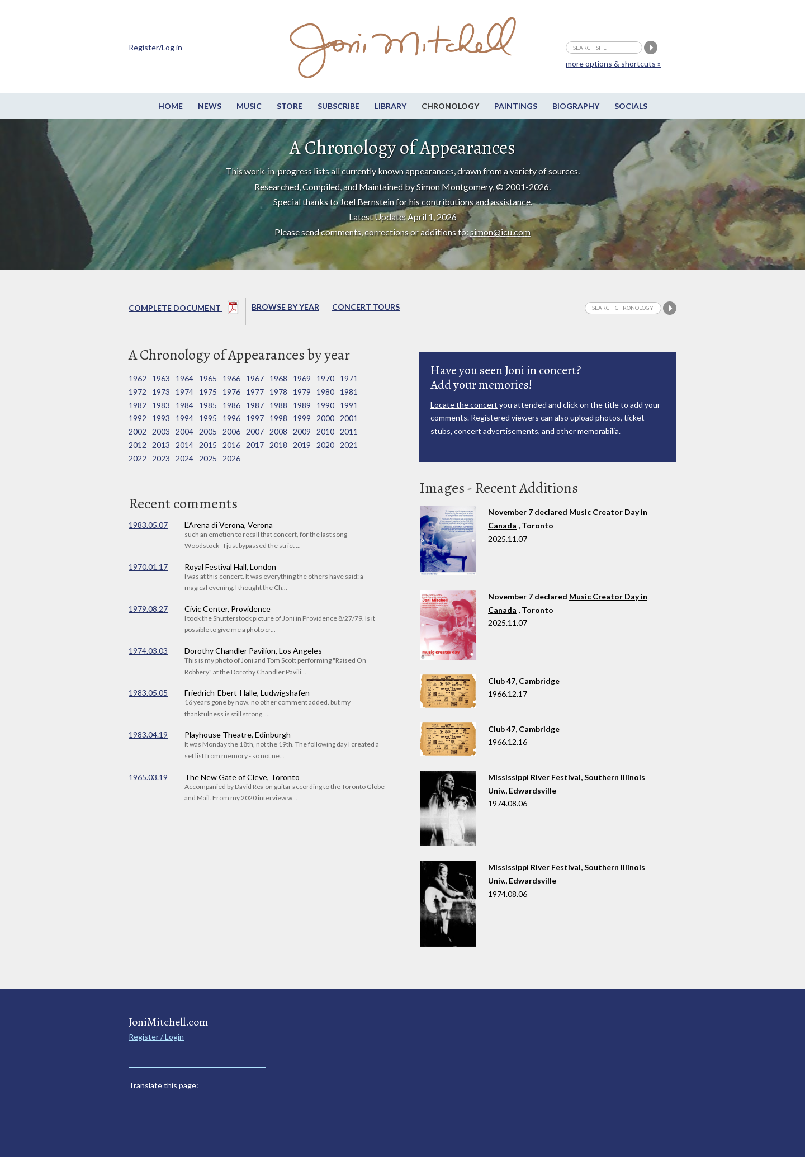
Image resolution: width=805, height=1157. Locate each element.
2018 (278, 445)
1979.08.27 (148, 608)
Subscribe (338, 106)
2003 (161, 431)
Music (249, 106)
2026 (231, 458)
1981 (349, 391)
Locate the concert (464, 404)
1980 (325, 391)
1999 (302, 418)
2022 (137, 458)
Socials (630, 106)
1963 (161, 378)
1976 (231, 391)
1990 (325, 405)
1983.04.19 (148, 734)
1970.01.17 (148, 567)
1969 (302, 378)
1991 (349, 405)
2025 (208, 458)
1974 (184, 391)
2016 (231, 445)
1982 (137, 405)
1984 (184, 405)
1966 (231, 378)
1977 (255, 391)
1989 (302, 405)
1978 (278, 391)
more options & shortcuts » (613, 63)
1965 (208, 378)
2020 (325, 445)
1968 (278, 378)
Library (390, 106)
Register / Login (156, 1036)
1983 (161, 405)
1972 (137, 391)
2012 (137, 445)
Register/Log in (155, 47)
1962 (137, 378)
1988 (278, 405)
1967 (255, 378)
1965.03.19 (148, 777)
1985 (208, 405)
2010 (325, 431)
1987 (255, 405)
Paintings (515, 106)
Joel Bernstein (367, 201)
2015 (208, 445)
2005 (208, 431)
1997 (255, 418)
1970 (325, 378)
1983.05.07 (148, 525)
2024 (184, 458)
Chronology (450, 106)
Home (170, 106)
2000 (325, 418)
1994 (184, 418)
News (209, 106)
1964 (184, 378)
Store (289, 106)
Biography (575, 106)
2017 (255, 445)
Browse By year (285, 306)
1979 (302, 391)
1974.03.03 (148, 650)
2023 (161, 458)
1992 (137, 418)
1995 (208, 418)
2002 (137, 431)
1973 (161, 391)
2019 (302, 445)
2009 (302, 431)
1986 (231, 405)
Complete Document (184, 309)
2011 (349, 431)
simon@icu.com (500, 231)
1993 (161, 418)
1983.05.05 (148, 692)
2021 (349, 445)
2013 (161, 445)
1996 (231, 418)
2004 (184, 431)
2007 (255, 431)
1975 (208, 391)
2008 (278, 431)
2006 (231, 431)
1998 (278, 418)
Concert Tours (366, 306)
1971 (349, 378)
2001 (349, 418)
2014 (184, 445)
